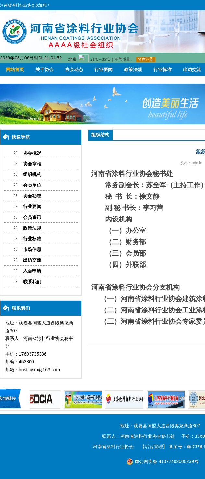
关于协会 (44, 69)
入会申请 (32, 270)
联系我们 (32, 281)
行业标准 (162, 69)
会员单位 (32, 185)
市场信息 (32, 249)
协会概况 (32, 153)
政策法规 (133, 69)
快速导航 (21, 137)
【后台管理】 (153, 446)
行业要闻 (103, 69)
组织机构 (32, 174)
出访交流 (32, 260)
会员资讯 (32, 217)
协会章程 (32, 163)
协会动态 (74, 69)
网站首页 (15, 69)
